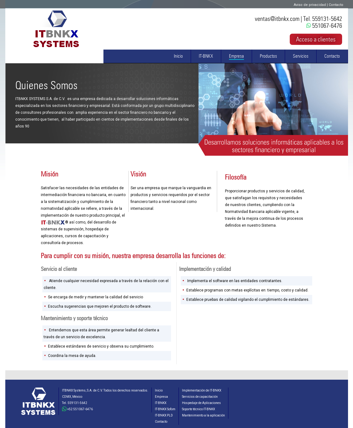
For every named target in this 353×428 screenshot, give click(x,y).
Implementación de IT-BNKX (201, 390)
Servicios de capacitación (200, 396)
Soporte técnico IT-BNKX (198, 409)
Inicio (178, 56)
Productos (268, 56)
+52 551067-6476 (77, 409)
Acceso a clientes (316, 39)
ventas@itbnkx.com (277, 18)
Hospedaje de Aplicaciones (201, 403)
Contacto (336, 5)
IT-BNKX (206, 56)
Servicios (300, 56)
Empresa (236, 56)
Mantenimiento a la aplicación (203, 415)
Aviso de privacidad (310, 5)
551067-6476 (324, 25)
